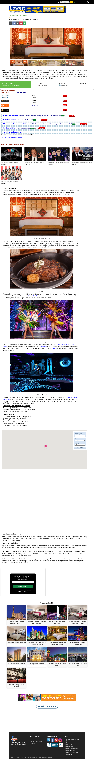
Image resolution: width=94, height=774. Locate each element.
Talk (51, 2)
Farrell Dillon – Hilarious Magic (34, 162)
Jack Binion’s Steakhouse (33, 296)
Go (71, 2)
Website (34, 743)
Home (13, 2)
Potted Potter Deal (9, 120)
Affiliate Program (71, 750)
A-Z (54, 2)
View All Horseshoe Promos (12, 132)
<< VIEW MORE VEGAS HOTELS (12, 137)
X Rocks (54, 348)
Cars (47, 2)
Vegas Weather (71, 744)
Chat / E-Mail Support (37, 741)
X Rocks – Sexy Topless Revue (10, 182)
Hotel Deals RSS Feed (72, 752)
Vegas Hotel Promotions (73, 739)
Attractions (41, 2)
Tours (35, 2)
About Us (69, 754)
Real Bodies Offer (9, 128)
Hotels (18, 2)
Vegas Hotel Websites (72, 748)
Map (58, 2)
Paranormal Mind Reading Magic (82, 162)
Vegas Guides (70, 746)
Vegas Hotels (70, 741)
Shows (31, 2)
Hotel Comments (47, 706)
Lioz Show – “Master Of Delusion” (58, 162)
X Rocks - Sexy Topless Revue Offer (15, 124)
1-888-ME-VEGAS (80, 2)
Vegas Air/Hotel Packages (73, 743)
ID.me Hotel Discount (10, 116)
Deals (26, 2)
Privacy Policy (81, 757)
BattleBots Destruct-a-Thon (10, 162)
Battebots (43, 347)
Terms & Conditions (72, 757)
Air (22, 2)
